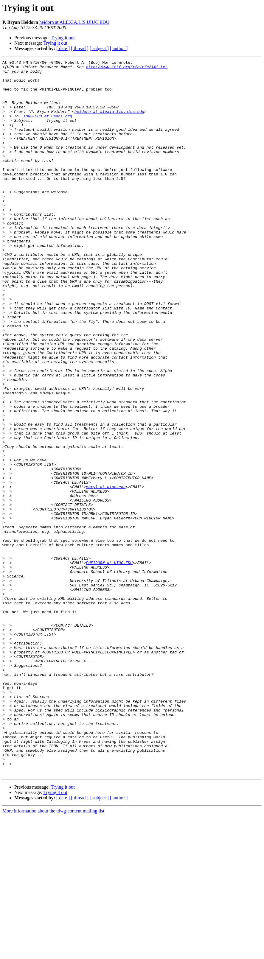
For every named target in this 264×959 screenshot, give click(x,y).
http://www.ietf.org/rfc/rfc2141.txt (126, 68)
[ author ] (119, 48)
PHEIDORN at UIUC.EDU (109, 663)
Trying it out (62, 37)
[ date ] (63, 48)
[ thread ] (79, 48)
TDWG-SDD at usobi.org (47, 127)
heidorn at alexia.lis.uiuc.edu (109, 122)
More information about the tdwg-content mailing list (53, 953)
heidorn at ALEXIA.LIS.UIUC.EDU (74, 22)
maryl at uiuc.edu (106, 572)
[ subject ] (99, 48)
